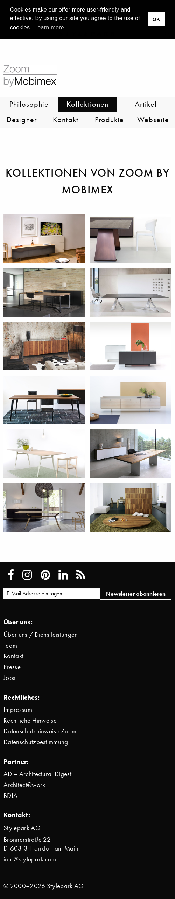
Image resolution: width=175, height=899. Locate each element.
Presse (12, 667)
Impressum (18, 710)
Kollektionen (87, 104)
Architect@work (24, 785)
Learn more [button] (49, 28)
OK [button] (156, 19)
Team (10, 645)
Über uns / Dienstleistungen (41, 634)
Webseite (153, 119)
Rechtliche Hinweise (30, 720)
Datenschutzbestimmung (36, 742)
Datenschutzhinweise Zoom (40, 731)
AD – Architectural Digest (37, 774)
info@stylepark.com (30, 859)
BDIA (11, 796)
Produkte (109, 119)
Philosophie (29, 104)
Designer (22, 119)
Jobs (9, 678)
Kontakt (65, 119)
